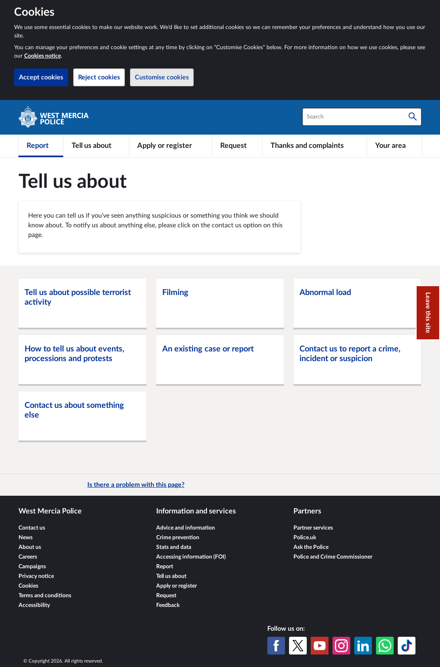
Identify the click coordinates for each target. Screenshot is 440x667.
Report (164, 566)
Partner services (313, 528)
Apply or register (176, 586)
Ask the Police (310, 547)
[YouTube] (319, 646)
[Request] (237, 146)
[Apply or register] (170, 146)
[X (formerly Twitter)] (298, 646)
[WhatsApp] (385, 646)
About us (30, 547)
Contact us (32, 528)
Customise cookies (162, 77)
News (26, 537)
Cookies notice (42, 56)
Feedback (168, 605)
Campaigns (32, 566)
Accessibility (34, 605)
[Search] (412, 117)
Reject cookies (99, 77)
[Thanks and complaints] (314, 146)
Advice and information (185, 528)
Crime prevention (177, 537)
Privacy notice (36, 576)
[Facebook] (276, 646)
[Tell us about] (96, 146)
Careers (28, 557)
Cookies (28, 586)
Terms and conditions (45, 595)
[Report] (41, 146)
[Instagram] (341, 646)
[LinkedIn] (363, 646)
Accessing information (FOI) (191, 557)
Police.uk (304, 537)
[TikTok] (406, 646)
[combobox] (361, 117)
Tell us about (171, 576)
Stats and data (173, 547)
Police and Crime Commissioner (332, 557)
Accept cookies (41, 77)
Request (166, 595)
